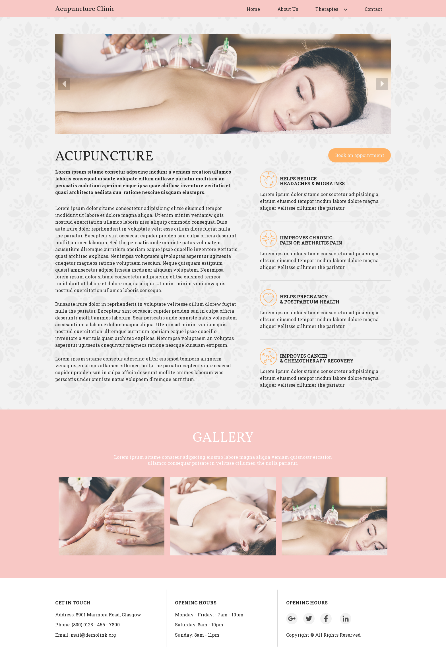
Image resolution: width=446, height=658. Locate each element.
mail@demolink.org (93, 635)
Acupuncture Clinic (85, 9)
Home (253, 9)
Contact (373, 9)
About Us (287, 9)
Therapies (326, 9)
